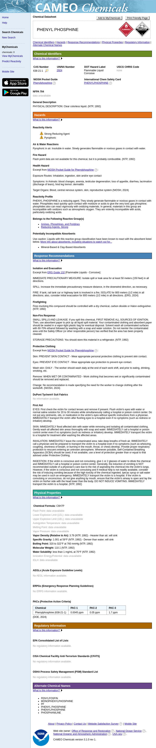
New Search (8, 37)
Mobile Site (8, 71)
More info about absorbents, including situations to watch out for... (76, 241)
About (51, 723)
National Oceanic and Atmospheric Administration (80, 734)
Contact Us (80, 723)
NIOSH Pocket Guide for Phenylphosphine (70, 169)
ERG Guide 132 (56, 272)
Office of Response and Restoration (91, 731)
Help (4, 22)
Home (5, 17)
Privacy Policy (64, 723)
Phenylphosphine (42, 83)
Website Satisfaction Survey (103, 723)
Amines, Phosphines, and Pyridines (60, 224)
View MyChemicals (12, 56)
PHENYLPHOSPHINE (96, 83)
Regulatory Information (137, 42)
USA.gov (117, 734)
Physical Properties (112, 42)
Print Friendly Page (137, 18)
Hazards (61, 42)
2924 (59, 70)
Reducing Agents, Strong (54, 227)
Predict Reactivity (11, 61)
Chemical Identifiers (43, 42)
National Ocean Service (129, 731)
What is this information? (46, 58)
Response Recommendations (84, 42)
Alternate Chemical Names (47, 45)
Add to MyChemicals (109, 18)
